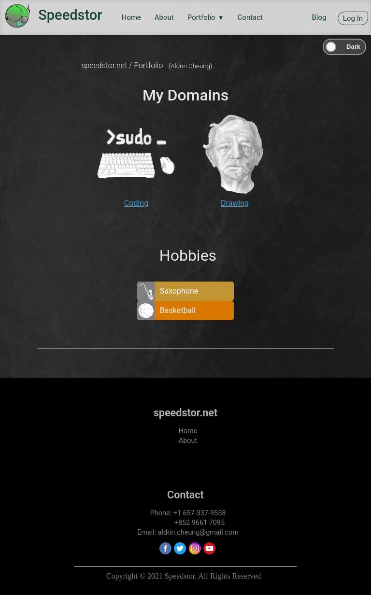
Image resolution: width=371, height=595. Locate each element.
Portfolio (205, 17)
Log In (353, 18)
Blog (319, 17)
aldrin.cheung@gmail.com (198, 532)
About (164, 17)
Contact (250, 17)
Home (131, 17)
